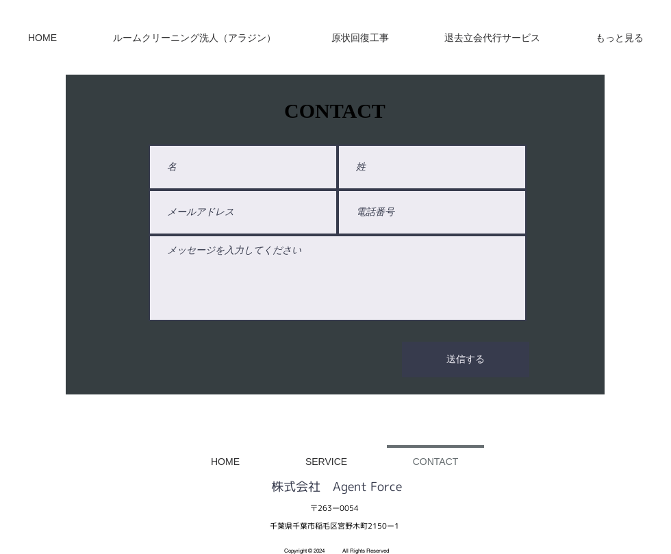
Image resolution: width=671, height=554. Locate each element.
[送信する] (465, 359)
